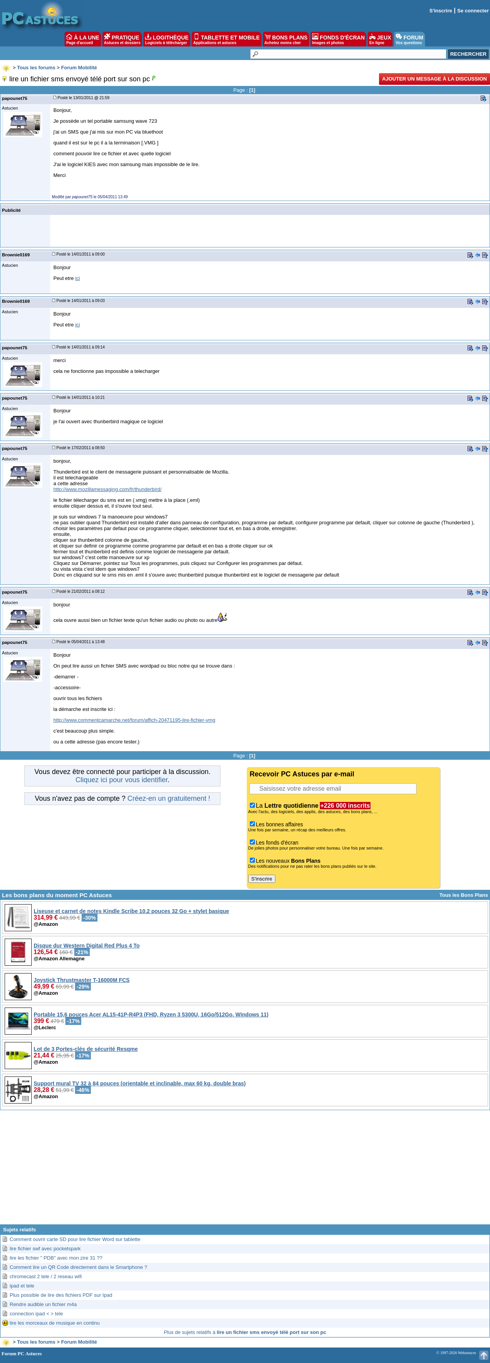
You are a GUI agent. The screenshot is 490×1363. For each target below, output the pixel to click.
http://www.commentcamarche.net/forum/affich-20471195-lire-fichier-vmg (134, 720)
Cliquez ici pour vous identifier (121, 780)
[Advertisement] (245, 1170)
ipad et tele (22, 1286)
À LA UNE (82, 39)
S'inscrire (440, 11)
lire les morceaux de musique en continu (55, 1323)
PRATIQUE (122, 39)
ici (77, 278)
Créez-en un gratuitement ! (168, 798)
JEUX (380, 39)
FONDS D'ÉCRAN (338, 39)
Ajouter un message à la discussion (434, 79)
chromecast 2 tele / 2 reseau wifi (46, 1276)
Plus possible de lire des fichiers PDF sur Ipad (61, 1295)
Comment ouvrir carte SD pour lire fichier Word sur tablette (75, 1239)
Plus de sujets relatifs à (245, 1332)
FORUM (409, 39)
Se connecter (473, 11)
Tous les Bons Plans (463, 895)
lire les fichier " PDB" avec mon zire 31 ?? (56, 1258)
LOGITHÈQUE (166, 39)
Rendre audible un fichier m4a (43, 1304)
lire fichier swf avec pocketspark (45, 1248)
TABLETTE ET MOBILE (226, 39)
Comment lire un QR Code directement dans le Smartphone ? (78, 1267)
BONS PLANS (286, 39)
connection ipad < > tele (36, 1314)
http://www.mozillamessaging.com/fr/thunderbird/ (107, 489)
